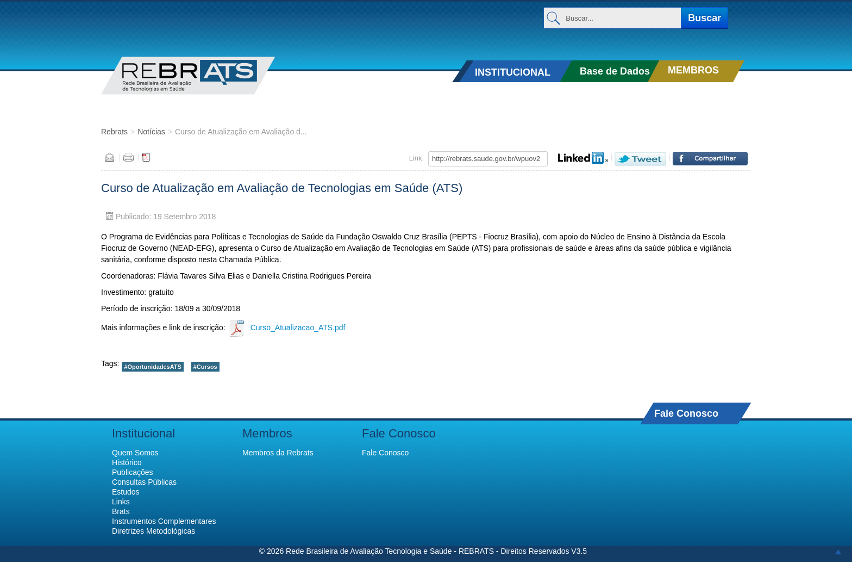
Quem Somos (135, 452)
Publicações (132, 472)
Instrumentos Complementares (164, 521)
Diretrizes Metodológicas (153, 531)
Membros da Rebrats (278, 452)
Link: (416, 158)
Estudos (126, 491)
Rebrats (114, 131)
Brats (121, 511)
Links (121, 501)
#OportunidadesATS (152, 366)
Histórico (126, 462)
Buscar (704, 18)
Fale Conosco (686, 413)
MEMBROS (693, 70)
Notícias (151, 131)
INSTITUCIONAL (512, 72)
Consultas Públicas (144, 482)
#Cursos (205, 366)
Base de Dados (615, 71)
